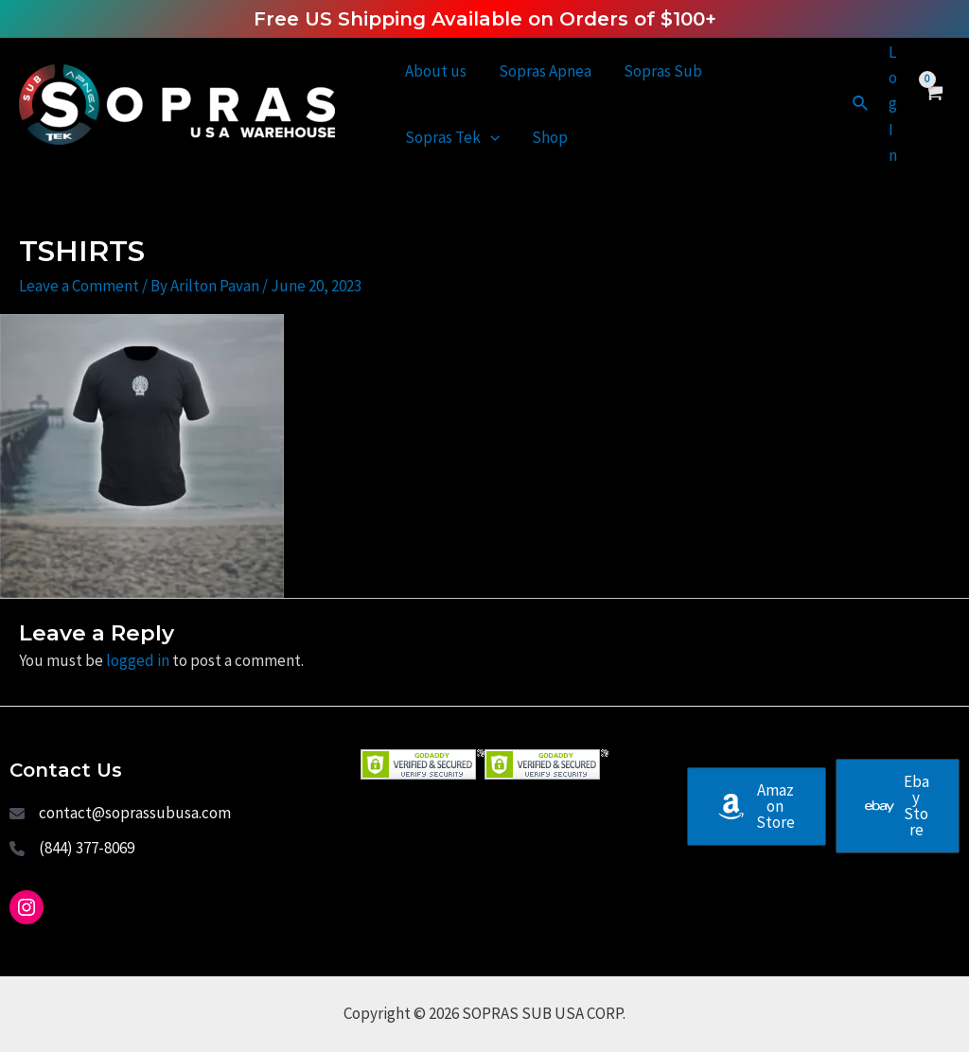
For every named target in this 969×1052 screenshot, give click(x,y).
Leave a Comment (79, 285)
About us (436, 71)
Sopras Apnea (545, 71)
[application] (490, 137)
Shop (550, 137)
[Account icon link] (893, 104)
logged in (137, 660)
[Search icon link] (861, 104)
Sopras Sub (663, 71)
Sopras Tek (452, 137)
